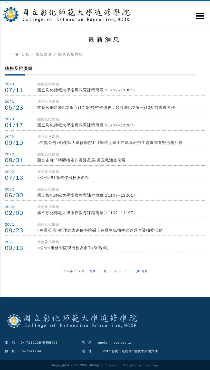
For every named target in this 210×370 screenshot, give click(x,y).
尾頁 (144, 271)
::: (12, 54)
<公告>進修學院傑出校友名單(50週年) (72, 248)
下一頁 (134, 271)
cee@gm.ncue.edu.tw (114, 343)
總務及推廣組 (70, 54)
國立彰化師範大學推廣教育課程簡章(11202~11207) (86, 125)
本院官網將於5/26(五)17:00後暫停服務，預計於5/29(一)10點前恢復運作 (106, 107)
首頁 (22, 54)
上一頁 (102, 271)
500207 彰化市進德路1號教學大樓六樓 (127, 351)
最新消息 (44, 54)
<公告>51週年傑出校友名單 (63, 177)
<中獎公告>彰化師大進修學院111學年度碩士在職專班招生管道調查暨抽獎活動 (110, 142)
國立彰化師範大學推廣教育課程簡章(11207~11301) (86, 90)
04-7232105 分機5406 (39, 343)
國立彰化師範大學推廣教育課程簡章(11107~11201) (86, 195)
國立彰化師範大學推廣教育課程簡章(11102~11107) (86, 212)
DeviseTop (150, 365)
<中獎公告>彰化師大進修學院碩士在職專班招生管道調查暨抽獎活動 (99, 230)
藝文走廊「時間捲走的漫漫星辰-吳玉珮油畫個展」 (83, 160)
